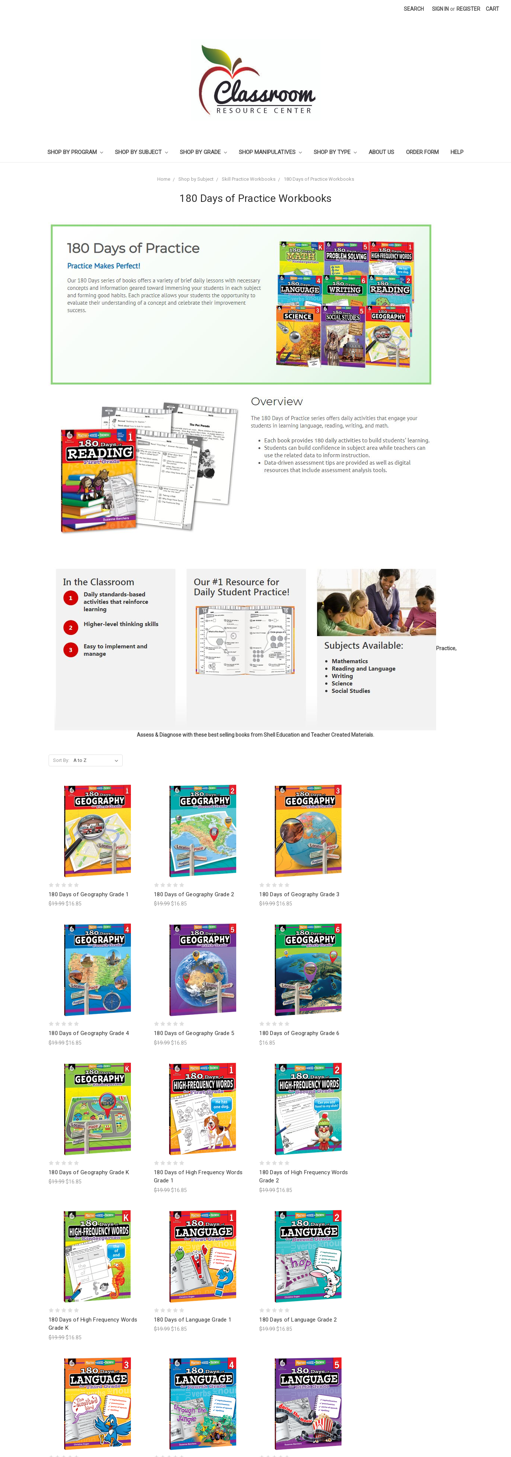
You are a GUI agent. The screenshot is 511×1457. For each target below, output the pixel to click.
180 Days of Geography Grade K (89, 1172)
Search (414, 9)
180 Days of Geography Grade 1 (89, 894)
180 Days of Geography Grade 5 (194, 1033)
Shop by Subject (141, 152)
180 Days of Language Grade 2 (298, 1245)
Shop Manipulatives (270, 152)
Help (457, 152)
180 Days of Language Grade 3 (87, 1392)
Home (163, 179)
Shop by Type (335, 152)
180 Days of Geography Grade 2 (194, 894)
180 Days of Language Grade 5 (298, 1392)
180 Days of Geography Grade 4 (89, 1033)
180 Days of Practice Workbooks (319, 179)
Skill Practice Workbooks (249, 179)
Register (468, 9)
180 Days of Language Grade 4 (192, 1392)
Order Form (422, 152)
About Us (381, 152)
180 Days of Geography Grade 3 (299, 894)
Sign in (440, 9)
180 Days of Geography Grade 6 (299, 1033)
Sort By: (61, 760)
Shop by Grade (203, 152)
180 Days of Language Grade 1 (192, 1245)
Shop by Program (75, 152)
